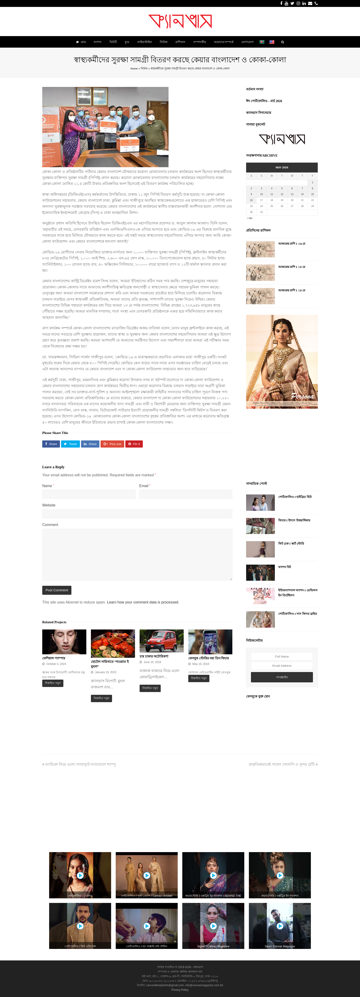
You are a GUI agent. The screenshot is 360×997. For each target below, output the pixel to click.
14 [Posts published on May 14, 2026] (302, 194)
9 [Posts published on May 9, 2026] (251, 194)
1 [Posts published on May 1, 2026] (312, 182)
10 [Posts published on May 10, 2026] (261, 194)
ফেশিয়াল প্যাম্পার (53, 658)
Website (49, 505)
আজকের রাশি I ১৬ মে (291, 243)
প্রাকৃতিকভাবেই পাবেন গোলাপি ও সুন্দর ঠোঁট (283, 764)
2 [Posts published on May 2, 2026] (251, 188)
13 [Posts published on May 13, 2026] (292, 194)
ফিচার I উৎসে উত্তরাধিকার (294, 520)
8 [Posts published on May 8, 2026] (312, 188)
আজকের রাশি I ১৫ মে (291, 267)
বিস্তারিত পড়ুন (53, 683)
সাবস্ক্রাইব (282, 677)
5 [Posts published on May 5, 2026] (282, 188)
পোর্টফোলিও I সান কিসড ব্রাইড (297, 613)
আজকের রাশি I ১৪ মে (291, 290)
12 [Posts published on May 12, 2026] (282, 194)
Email (144, 486)
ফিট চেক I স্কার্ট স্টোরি (291, 543)
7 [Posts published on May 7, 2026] (302, 188)
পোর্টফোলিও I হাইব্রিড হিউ (295, 497)
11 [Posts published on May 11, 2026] (271, 194)
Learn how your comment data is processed (142, 602)
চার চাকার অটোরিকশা (154, 656)
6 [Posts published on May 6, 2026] (292, 188)
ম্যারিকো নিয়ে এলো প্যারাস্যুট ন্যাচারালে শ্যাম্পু (79, 764)
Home (134, 68)
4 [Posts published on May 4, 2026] (272, 188)
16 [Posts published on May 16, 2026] (251, 200)
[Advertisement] (282, 445)
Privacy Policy (180, 989)
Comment (50, 525)
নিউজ (144, 68)
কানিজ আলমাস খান (191, 971)
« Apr (250, 218)
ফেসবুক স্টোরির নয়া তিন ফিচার (208, 658)
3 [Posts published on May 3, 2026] (261, 188)
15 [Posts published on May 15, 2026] (312, 194)
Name (48, 486)
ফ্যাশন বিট (284, 567)
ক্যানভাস (198, 967)
